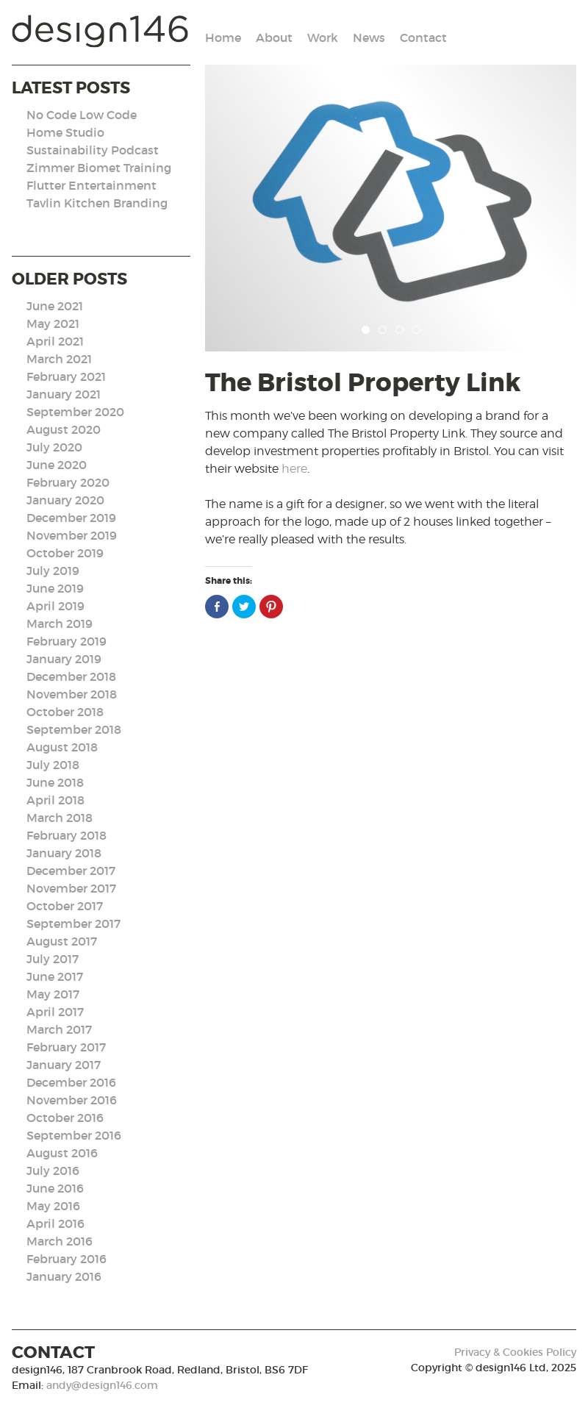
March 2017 (59, 1029)
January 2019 (63, 658)
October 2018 (65, 711)
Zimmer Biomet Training (98, 167)
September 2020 (75, 411)
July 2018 (52, 764)
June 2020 (56, 464)
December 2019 (71, 517)
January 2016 (63, 1276)
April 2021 (55, 341)
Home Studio (65, 132)
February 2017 (66, 1047)
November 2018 (71, 694)
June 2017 (54, 976)
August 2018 (62, 747)
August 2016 (62, 1153)
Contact (423, 37)
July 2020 (54, 447)
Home (223, 37)
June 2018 (55, 782)
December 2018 (71, 676)
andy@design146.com (102, 1385)
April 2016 (55, 1223)
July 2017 (52, 958)
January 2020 (65, 500)
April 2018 (55, 800)
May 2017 (52, 994)
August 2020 (63, 429)
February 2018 (66, 835)
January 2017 (63, 1064)
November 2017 (71, 888)
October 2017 (64, 905)
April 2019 (55, 605)
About (274, 37)
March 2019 (59, 623)
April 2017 (55, 1011)
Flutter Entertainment (91, 185)
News (369, 37)
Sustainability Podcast (92, 150)
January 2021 (63, 394)
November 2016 (71, 1100)
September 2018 (73, 729)
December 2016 (71, 1082)
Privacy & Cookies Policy (515, 1352)
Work (322, 37)
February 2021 (66, 376)
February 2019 (66, 641)
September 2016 (73, 1135)
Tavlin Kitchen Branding (97, 203)
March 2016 (59, 1241)
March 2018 (59, 817)
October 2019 (65, 553)
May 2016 (53, 1205)
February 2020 (68, 482)
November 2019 (71, 535)
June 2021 (54, 306)
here (294, 469)
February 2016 (66, 1258)
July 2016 (52, 1170)
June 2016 (55, 1188)
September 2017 (73, 923)
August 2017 (61, 941)
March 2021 (59, 358)
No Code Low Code (81, 114)
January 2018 (63, 853)
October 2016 (65, 1117)
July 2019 (52, 570)
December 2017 (70, 870)
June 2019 (55, 588)
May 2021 (52, 323)
